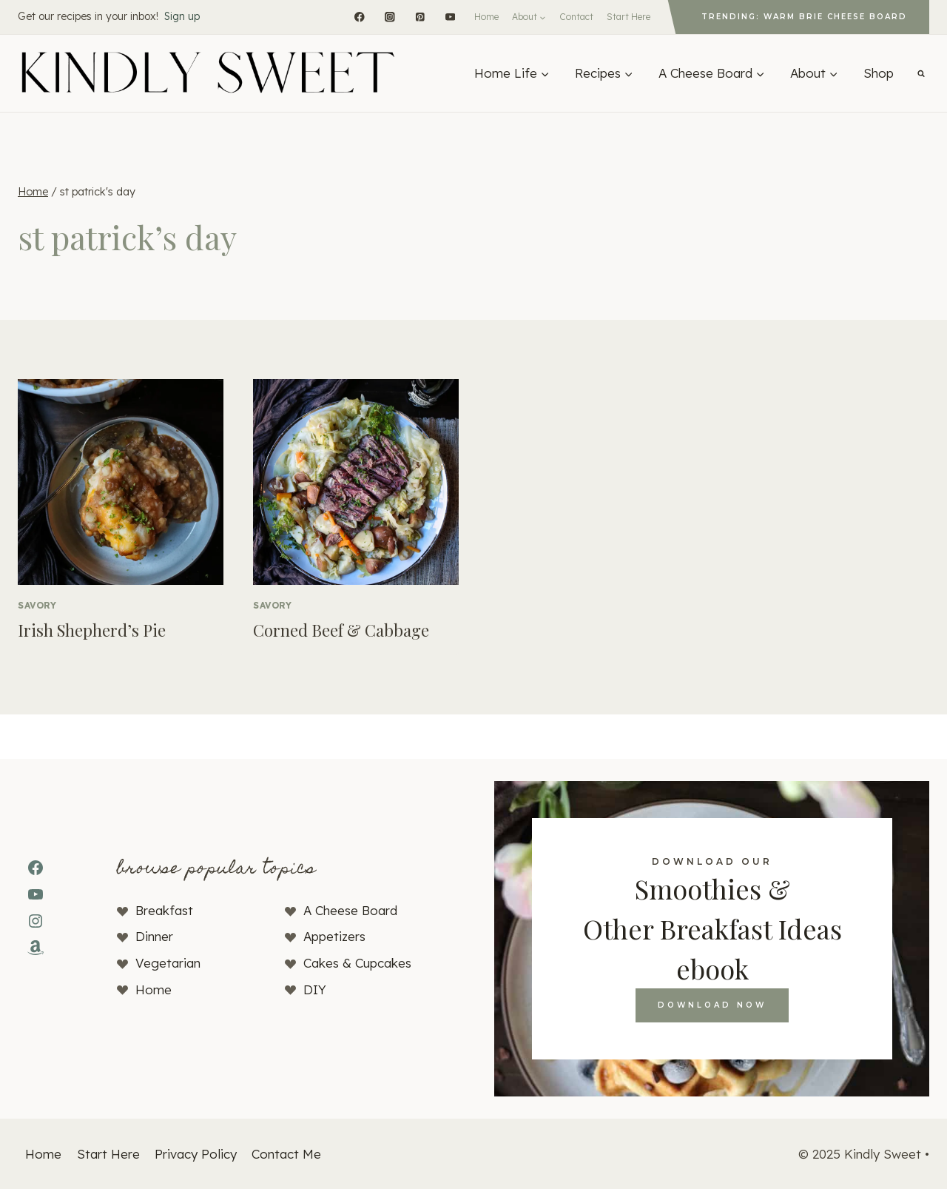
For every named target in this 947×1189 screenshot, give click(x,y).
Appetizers (334, 936)
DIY (314, 989)
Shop (878, 73)
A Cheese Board (350, 910)
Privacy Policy (196, 1154)
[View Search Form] (921, 73)
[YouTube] (450, 17)
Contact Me (286, 1154)
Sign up (182, 16)
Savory (37, 605)
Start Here (628, 16)
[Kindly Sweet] (207, 73)
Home (486, 16)
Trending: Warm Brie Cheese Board (804, 16)
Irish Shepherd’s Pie (92, 630)
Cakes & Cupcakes (357, 963)
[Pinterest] (420, 17)
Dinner (154, 936)
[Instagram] (390, 17)
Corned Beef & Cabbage (341, 630)
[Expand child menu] (529, 17)
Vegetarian (167, 963)
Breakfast (164, 910)
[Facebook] (359, 17)
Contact (576, 16)
